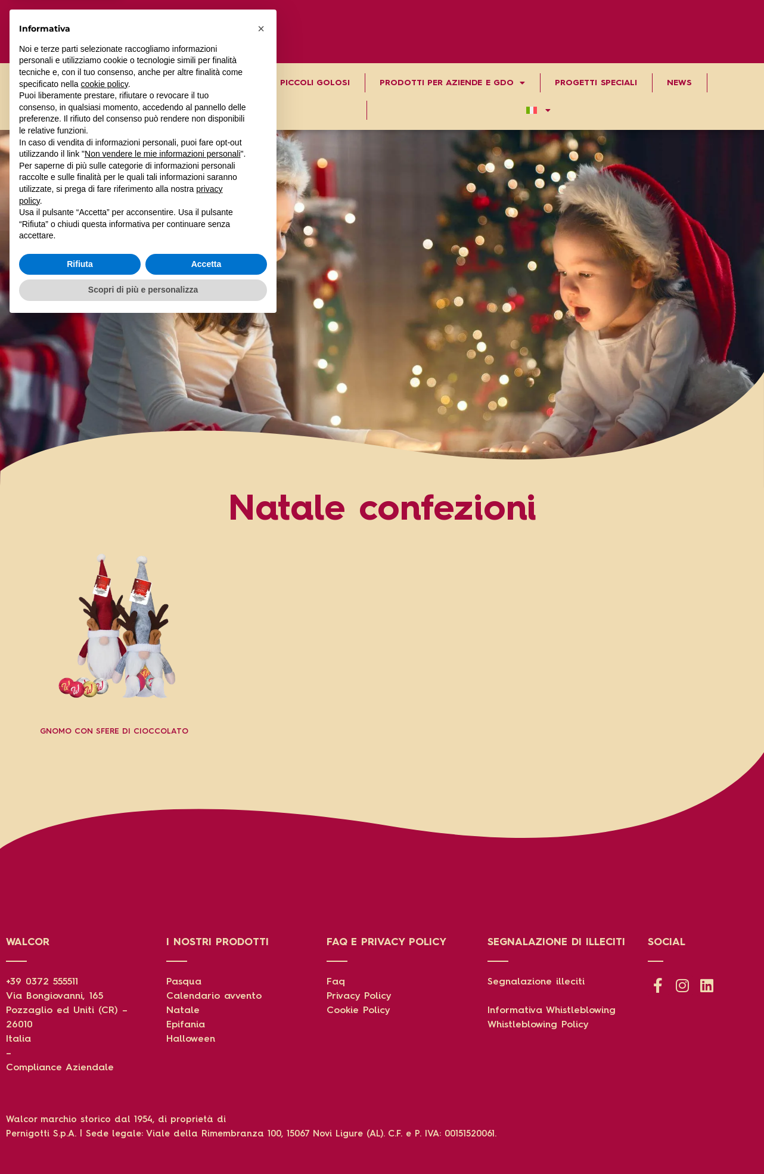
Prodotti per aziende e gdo (452, 83)
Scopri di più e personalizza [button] (143, 1141)
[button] (261, 880)
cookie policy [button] (104, 935)
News (679, 83)
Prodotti (133, 83)
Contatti (186, 110)
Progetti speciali (595, 83)
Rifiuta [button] (80, 1115)
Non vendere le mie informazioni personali (162, 1005)
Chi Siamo (46, 83)
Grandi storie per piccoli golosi (270, 83)
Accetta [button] (206, 1115)
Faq (336, 982)
